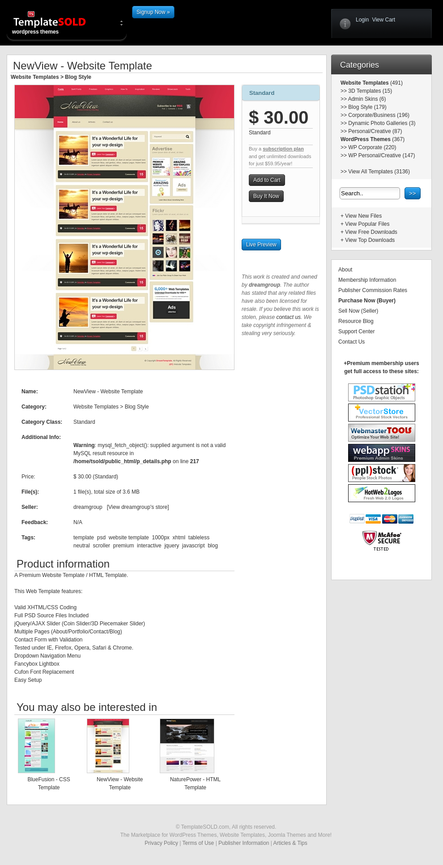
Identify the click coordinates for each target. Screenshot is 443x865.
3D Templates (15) (370, 91)
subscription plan (283, 148)
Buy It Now (266, 196)
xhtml (179, 537)
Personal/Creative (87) (375, 131)
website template (129, 537)
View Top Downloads (370, 240)
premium (123, 545)
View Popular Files (367, 224)
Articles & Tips (290, 843)
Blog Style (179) (367, 107)
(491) (396, 83)
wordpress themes (57, 22)
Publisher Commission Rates (372, 290)
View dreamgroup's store (137, 507)
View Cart (383, 20)
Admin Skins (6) (367, 99)
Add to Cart (267, 180)
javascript (193, 545)
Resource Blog (356, 321)
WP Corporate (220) (372, 147)
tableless (198, 537)
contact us (288, 317)
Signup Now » (153, 12)
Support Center (356, 331)
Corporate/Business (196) (378, 115)
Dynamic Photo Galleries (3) (381, 123)
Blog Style (78, 77)
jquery (171, 545)
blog (213, 545)
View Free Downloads (371, 232)
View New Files (363, 216)
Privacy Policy (161, 843)
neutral (81, 545)
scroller (101, 545)
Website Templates (35, 77)
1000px (160, 537)
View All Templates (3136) (379, 171)
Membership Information (367, 280)
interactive (149, 545)
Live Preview (261, 244)
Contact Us (351, 342)
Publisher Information (243, 843)
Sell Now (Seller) (358, 311)
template (83, 537)
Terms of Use (198, 843)
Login (362, 20)
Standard (261, 93)
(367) (398, 139)
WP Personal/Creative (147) (381, 155)
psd (101, 537)
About (345, 270)
